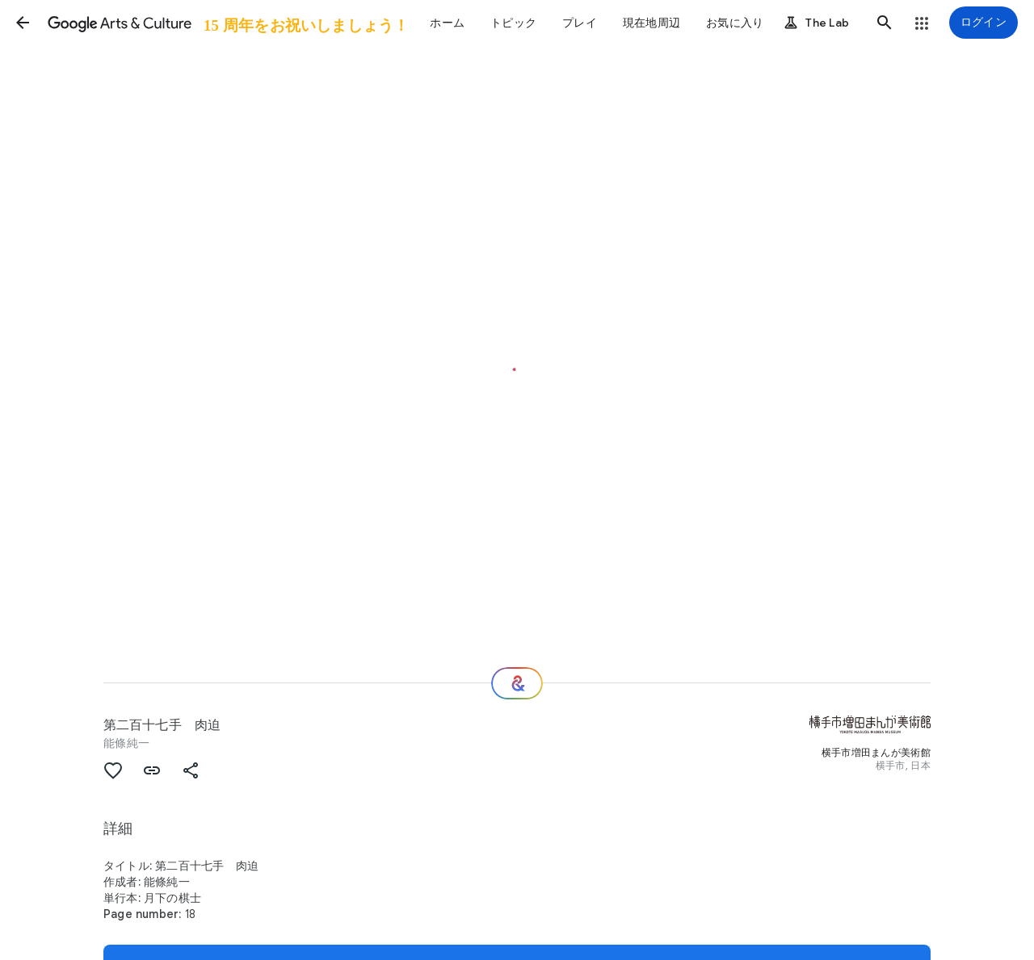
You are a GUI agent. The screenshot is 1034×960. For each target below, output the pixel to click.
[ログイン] (983, 22)
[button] (22, 22)
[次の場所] (517, 683)
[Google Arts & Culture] (227, 22)
